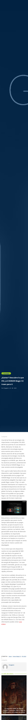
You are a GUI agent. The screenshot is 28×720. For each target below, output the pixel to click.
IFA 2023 (24, 656)
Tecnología (6, 373)
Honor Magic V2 (17, 656)
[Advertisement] (14, 641)
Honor (10, 656)
